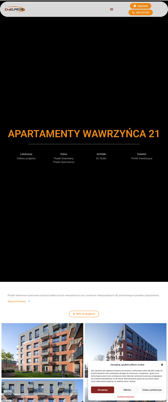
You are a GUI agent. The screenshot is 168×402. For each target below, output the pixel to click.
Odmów (127, 390)
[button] (162, 364)
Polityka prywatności (125, 397)
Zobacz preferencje (152, 390)
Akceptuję (103, 390)
